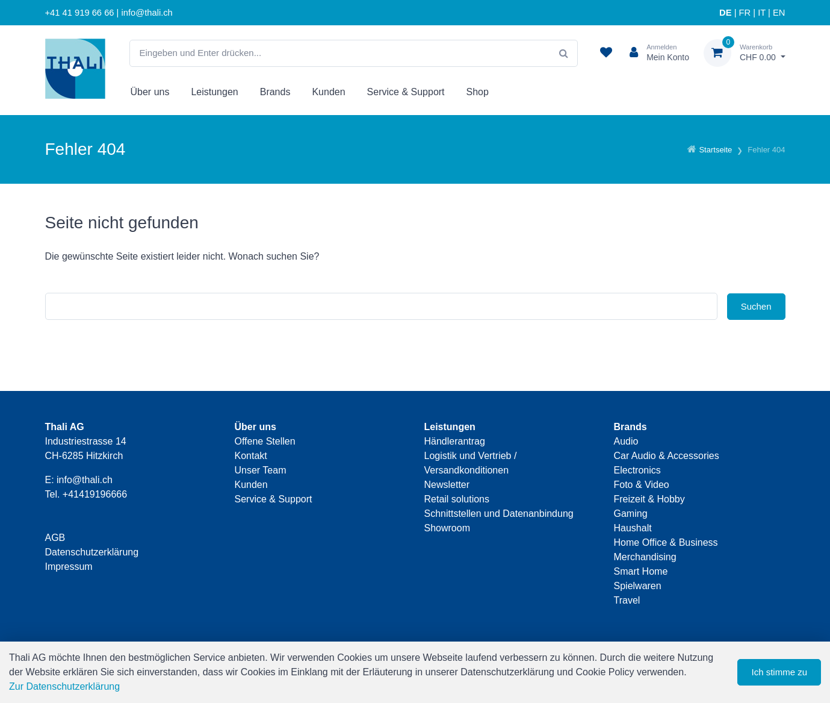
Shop (477, 92)
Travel (627, 600)
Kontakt (251, 456)
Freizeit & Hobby (649, 499)
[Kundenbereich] (654, 53)
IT (762, 12)
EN (779, 12)
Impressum (69, 566)
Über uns (150, 92)
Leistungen (214, 92)
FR (745, 12)
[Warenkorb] (744, 53)
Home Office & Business (666, 542)
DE (725, 12)
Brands (275, 92)
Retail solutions (457, 499)
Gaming (631, 513)
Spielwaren (637, 586)
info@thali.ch (85, 480)
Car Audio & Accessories (666, 456)
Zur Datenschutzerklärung (64, 686)
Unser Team (260, 470)
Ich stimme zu (779, 672)
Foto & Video (641, 485)
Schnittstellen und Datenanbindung (499, 513)
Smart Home (641, 571)
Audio (626, 441)
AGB (55, 538)
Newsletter (447, 485)
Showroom (447, 528)
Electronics (637, 470)
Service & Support (406, 92)
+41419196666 (95, 494)
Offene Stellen (265, 441)
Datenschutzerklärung (92, 552)
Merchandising (645, 557)
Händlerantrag (454, 441)
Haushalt (633, 528)
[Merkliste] (606, 53)
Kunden (328, 92)
